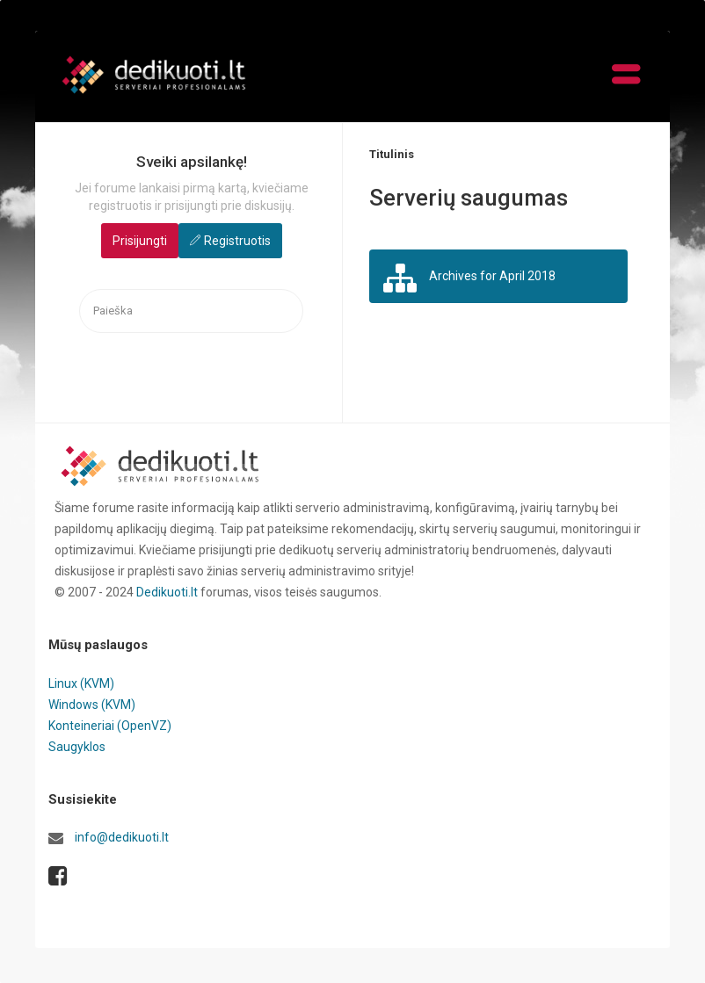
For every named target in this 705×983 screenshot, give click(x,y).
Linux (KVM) (81, 683)
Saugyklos (76, 747)
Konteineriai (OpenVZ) (109, 726)
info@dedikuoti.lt (122, 837)
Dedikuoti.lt (167, 592)
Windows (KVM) (91, 704)
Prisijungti (140, 241)
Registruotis (237, 241)
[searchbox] (191, 311)
